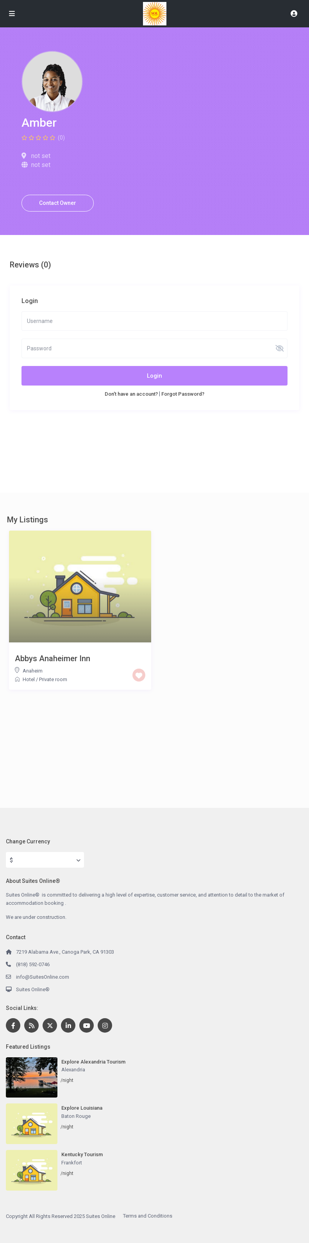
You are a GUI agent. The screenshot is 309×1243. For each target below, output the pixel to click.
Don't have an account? (131, 394)
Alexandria (73, 1070)
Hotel (29, 679)
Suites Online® (33, 989)
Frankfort (71, 1163)
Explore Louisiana (81, 1108)
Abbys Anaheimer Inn (52, 658)
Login (154, 375)
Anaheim (33, 671)
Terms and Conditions (147, 1216)
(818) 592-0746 (33, 964)
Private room (53, 679)
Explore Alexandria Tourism (93, 1062)
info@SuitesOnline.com (42, 977)
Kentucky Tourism (82, 1154)
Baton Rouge (76, 1116)
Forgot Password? (182, 394)
